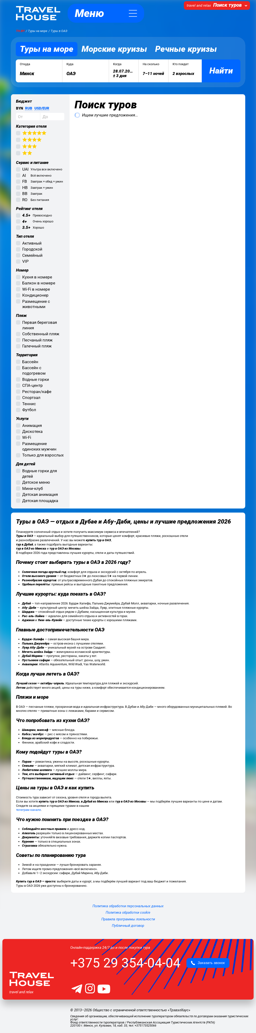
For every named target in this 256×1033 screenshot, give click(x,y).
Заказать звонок (208, 963)
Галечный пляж (37, 346)
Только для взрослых (43, 455)
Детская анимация (40, 494)
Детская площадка (40, 500)
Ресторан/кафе (36, 391)
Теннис (29, 403)
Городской (32, 249)
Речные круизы (186, 49)
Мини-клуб (32, 488)
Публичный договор (128, 925)
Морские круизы (114, 49)
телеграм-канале (28, 810)
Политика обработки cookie (128, 912)
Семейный (32, 255)
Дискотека (32, 431)
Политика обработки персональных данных (128, 906)
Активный (32, 243)
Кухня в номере (37, 277)
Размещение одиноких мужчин (39, 446)
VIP (25, 261)
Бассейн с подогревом (34, 370)
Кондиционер (35, 295)
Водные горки (35, 379)
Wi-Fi (26, 437)
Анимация (32, 425)
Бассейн (30, 361)
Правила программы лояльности (128, 919)
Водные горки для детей (39, 473)
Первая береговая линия (39, 325)
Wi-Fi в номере (36, 289)
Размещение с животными (36, 304)
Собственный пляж (40, 333)
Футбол (29, 409)
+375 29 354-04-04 (125, 962)
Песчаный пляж (37, 340)
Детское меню (36, 482)
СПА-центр (32, 385)
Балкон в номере (38, 283)
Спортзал (31, 397)
